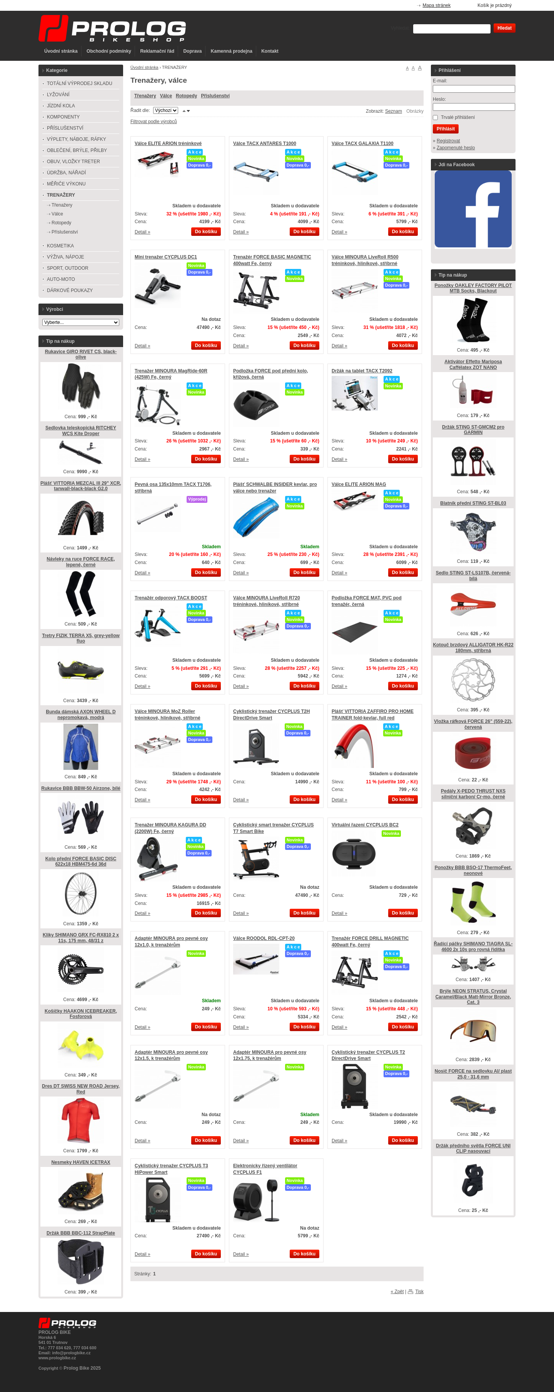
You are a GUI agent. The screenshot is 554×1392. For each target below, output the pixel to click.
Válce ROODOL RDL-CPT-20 (264, 938)
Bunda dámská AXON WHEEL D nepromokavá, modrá (80, 714)
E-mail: (440, 80)
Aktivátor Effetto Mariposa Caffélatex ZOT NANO (473, 364)
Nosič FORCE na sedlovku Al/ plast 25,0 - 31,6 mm (473, 1074)
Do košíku (206, 231)
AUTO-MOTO (61, 279)
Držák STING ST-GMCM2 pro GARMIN (473, 430)
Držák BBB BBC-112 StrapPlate (81, 1233)
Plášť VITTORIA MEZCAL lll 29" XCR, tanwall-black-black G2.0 (80, 486)
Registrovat (448, 141)
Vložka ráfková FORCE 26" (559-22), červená (473, 724)
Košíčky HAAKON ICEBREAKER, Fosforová (81, 1014)
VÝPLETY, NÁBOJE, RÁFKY (76, 139)
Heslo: (439, 99)
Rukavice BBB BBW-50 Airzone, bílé (80, 788)
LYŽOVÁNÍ (58, 94)
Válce (166, 95)
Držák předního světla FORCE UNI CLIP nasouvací (473, 1148)
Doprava (192, 51)
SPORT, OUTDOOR (67, 268)
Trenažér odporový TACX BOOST (171, 598)
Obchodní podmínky (109, 51)
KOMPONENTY (63, 117)
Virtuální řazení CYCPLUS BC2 (365, 825)
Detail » (142, 232)
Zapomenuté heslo (456, 147)
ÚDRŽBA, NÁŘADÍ (66, 172)
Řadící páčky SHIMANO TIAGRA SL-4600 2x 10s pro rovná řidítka (473, 946)
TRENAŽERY (61, 195)
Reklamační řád (157, 51)
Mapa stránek (437, 5)
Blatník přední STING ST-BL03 (473, 503)
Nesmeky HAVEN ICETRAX (80, 1162)
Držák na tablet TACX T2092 (362, 371)
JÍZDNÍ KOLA (61, 105)
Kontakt (270, 51)
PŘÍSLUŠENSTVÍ (65, 128)
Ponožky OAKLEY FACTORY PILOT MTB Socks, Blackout (473, 288)
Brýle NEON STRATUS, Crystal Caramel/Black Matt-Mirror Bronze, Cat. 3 (473, 996)
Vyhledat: (400, 28)
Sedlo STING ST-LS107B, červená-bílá (473, 575)
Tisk (419, 1291)
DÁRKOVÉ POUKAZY (70, 290)
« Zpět (397, 1291)
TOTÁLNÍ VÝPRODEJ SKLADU (79, 83)
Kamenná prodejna (231, 51)
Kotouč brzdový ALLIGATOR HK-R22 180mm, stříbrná (473, 647)
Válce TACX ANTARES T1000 (264, 143)
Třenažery (145, 95)
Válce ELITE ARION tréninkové (168, 143)
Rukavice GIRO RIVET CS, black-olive (81, 354)
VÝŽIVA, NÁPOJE (65, 257)
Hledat (504, 28)
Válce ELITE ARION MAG (359, 484)
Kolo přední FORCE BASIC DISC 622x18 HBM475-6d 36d (81, 861)
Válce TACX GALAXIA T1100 (363, 143)
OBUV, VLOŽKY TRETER (73, 161)
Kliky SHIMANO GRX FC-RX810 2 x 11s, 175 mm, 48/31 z (81, 937)
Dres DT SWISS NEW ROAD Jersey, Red (81, 1089)
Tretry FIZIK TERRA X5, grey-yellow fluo (81, 638)
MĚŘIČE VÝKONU (66, 184)
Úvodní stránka (61, 51)
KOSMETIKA (60, 246)
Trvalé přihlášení (458, 117)
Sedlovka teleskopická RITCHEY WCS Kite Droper (80, 430)
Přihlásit (446, 129)
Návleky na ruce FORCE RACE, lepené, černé (81, 561)
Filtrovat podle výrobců (153, 121)
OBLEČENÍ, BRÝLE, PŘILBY (77, 150)
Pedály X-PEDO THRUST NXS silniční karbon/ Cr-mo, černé (473, 793)
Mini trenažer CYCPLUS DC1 (166, 257)
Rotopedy (186, 95)
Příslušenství (215, 95)
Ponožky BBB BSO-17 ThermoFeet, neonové (473, 870)
